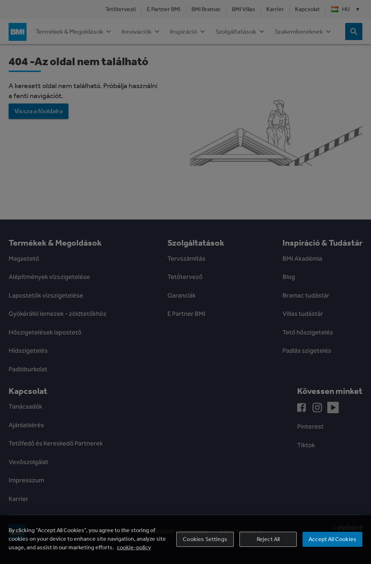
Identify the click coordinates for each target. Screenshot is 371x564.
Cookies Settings (205, 539)
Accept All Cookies (332, 539)
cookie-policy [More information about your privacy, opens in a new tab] (134, 547)
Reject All (268, 539)
